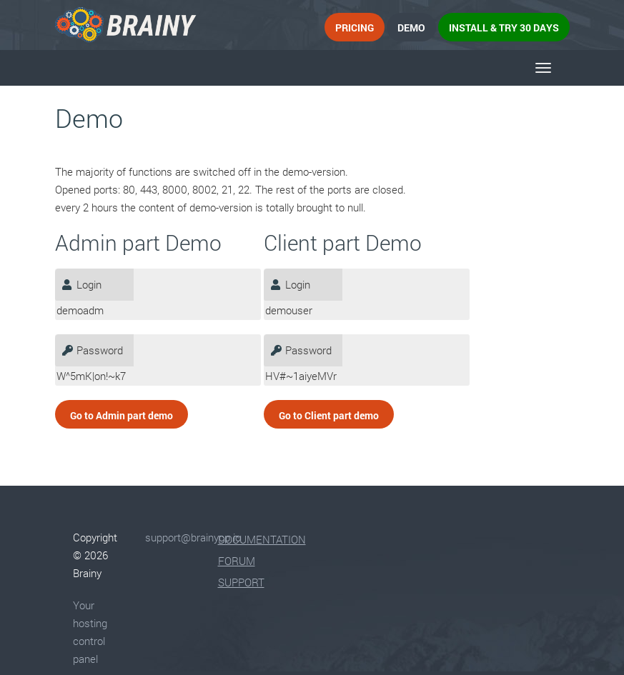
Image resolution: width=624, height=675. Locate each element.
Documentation (262, 539)
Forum (236, 561)
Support (241, 582)
